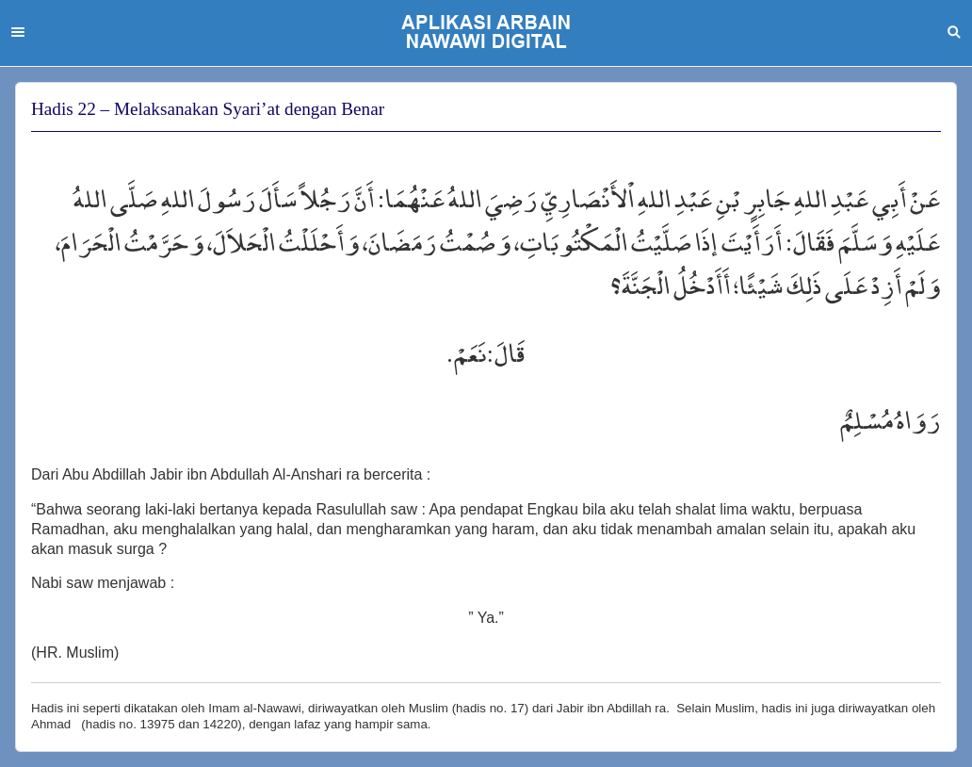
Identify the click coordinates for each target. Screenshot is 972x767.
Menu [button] (18, 32)
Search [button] (954, 32)
